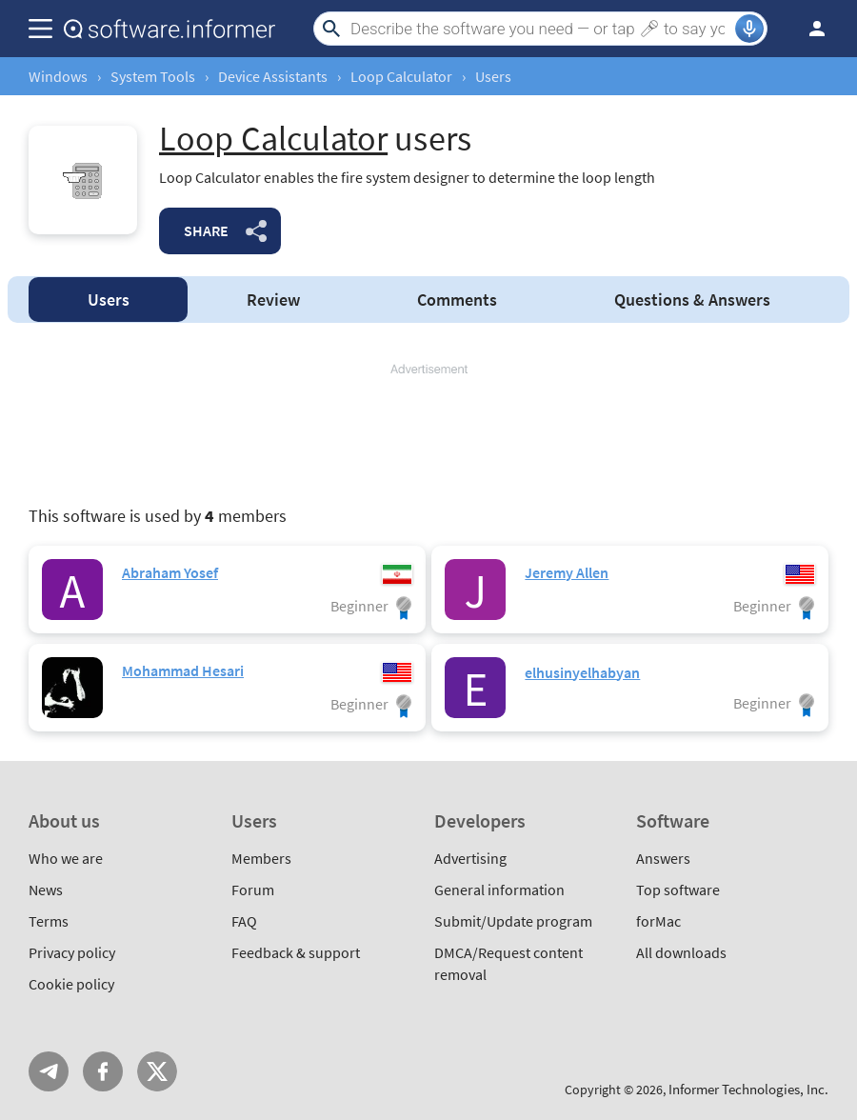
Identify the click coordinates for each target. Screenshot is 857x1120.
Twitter (157, 1071)
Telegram (49, 1071)
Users (109, 299)
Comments (457, 299)
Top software (678, 889)
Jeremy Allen (566, 572)
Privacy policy (72, 952)
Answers (692, 299)
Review (273, 299)
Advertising (470, 858)
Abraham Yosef (170, 572)
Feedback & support (295, 952)
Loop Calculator (401, 76)
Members (261, 858)
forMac (658, 920)
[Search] (540, 28)
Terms (49, 920)
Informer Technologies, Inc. (748, 1089)
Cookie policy (71, 983)
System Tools (152, 76)
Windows (58, 76)
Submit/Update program (513, 920)
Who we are (66, 858)
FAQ (244, 920)
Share (206, 230)
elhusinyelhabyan (582, 672)
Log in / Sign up (808, 28)
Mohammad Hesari (183, 670)
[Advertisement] (428, 435)
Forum (252, 889)
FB (103, 1071)
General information (499, 889)
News (46, 889)
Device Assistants (273, 76)
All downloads (681, 952)
